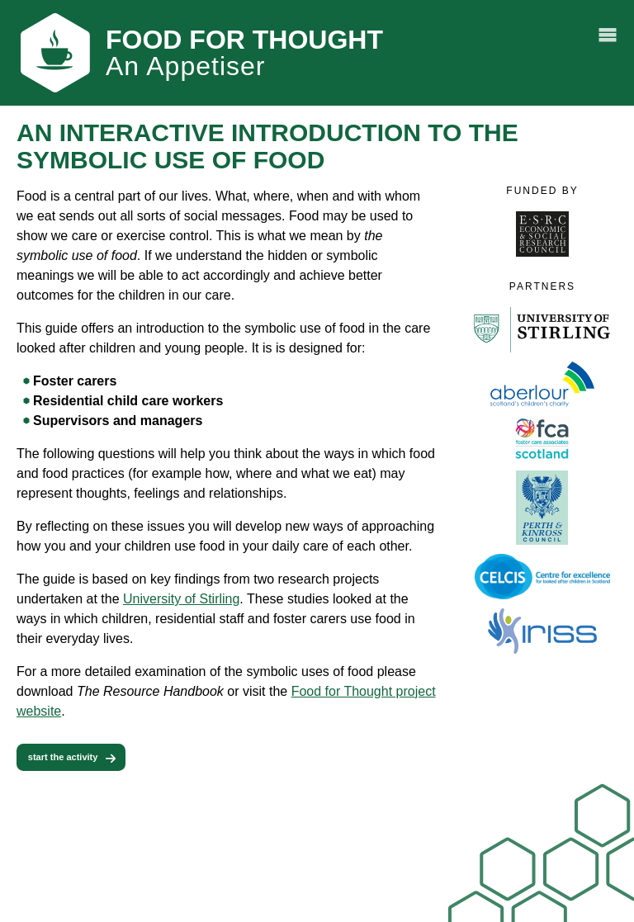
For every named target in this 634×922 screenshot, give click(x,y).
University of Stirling (181, 599)
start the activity (63, 757)
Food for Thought (244, 53)
